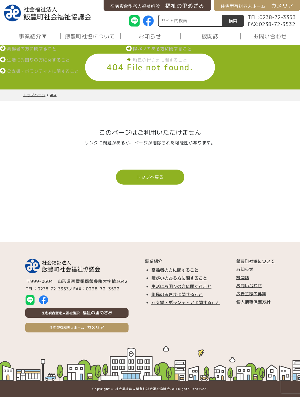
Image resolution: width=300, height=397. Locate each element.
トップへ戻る (150, 177)
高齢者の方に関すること (175, 270)
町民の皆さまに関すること (177, 294)
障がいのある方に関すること (179, 278)
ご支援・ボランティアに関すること (185, 302)
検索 (233, 21)
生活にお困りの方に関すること (181, 286)
